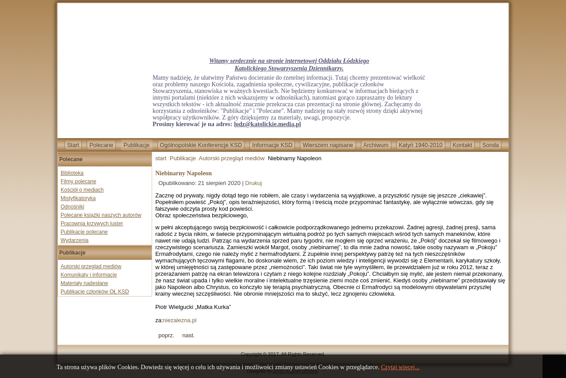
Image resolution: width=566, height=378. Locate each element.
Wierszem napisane (327, 145)
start (160, 158)
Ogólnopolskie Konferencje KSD (201, 145)
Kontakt (462, 145)
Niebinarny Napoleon (183, 173)
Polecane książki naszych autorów (101, 215)
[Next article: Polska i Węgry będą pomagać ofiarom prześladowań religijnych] (188, 335)
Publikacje (136, 145)
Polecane (101, 145)
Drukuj (253, 183)
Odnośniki (72, 207)
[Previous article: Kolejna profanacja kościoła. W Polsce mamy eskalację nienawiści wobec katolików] (166, 335)
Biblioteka (72, 173)
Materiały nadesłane (84, 283)
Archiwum (376, 145)
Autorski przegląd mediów (91, 266)
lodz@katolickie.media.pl (267, 124)
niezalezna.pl (180, 320)
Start (73, 145)
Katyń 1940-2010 (421, 145)
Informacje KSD (272, 145)
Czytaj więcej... (400, 367)
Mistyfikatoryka (78, 198)
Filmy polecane (78, 181)
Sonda (490, 145)
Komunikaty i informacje (89, 275)
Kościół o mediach (82, 190)
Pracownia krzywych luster (92, 223)
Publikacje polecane (84, 232)
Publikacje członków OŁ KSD (95, 292)
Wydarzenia (74, 240)
